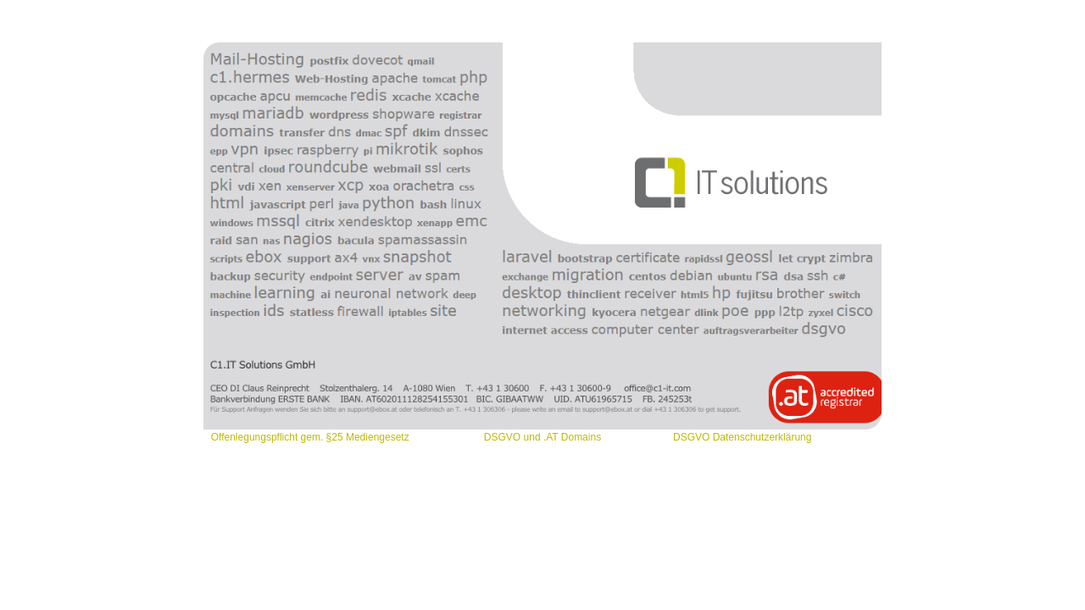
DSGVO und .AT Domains (542, 437)
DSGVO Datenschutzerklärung (742, 437)
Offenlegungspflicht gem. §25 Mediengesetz (311, 437)
